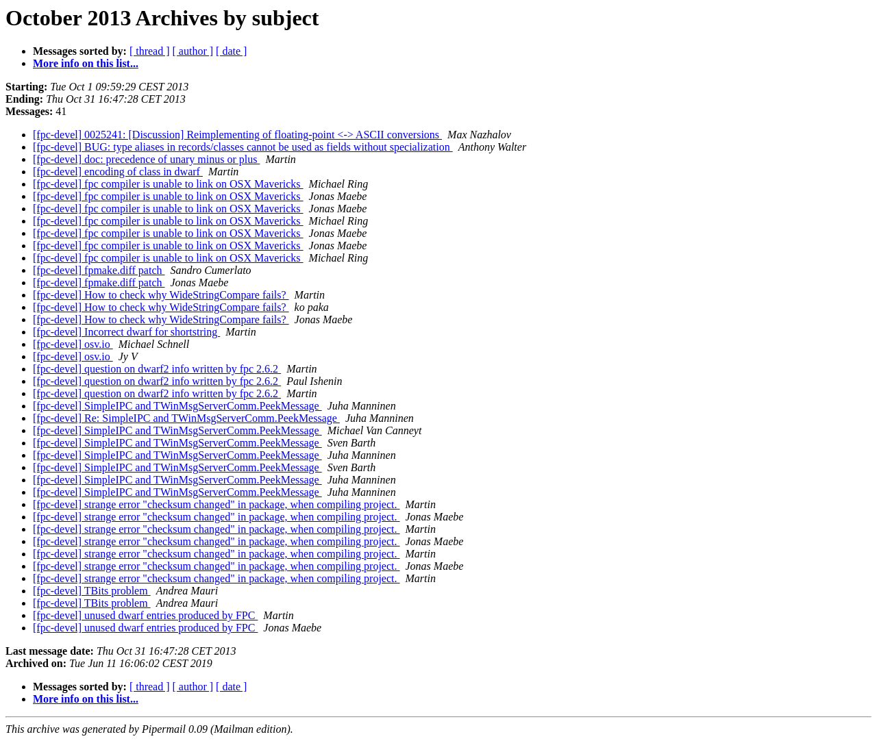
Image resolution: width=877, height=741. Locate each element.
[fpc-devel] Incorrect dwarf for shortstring (126, 332)
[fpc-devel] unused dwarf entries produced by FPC (145, 615)
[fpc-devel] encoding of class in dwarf (118, 171)
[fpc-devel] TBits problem (92, 590)
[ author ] (193, 51)
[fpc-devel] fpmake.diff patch (99, 270)
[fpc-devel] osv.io (73, 344)
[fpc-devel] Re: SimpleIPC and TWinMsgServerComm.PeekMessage (186, 418)
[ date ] (231, 51)
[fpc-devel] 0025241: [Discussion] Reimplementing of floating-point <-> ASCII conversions (237, 134)
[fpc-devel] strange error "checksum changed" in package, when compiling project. (216, 504)
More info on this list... (85, 63)
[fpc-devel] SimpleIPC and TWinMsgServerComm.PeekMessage (177, 406)
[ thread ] (149, 51)
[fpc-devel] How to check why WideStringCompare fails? (161, 295)
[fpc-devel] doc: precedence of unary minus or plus (146, 159)
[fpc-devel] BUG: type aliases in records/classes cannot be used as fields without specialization (243, 147)
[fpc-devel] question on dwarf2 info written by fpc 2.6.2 (157, 369)
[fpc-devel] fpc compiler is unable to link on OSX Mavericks (168, 184)
